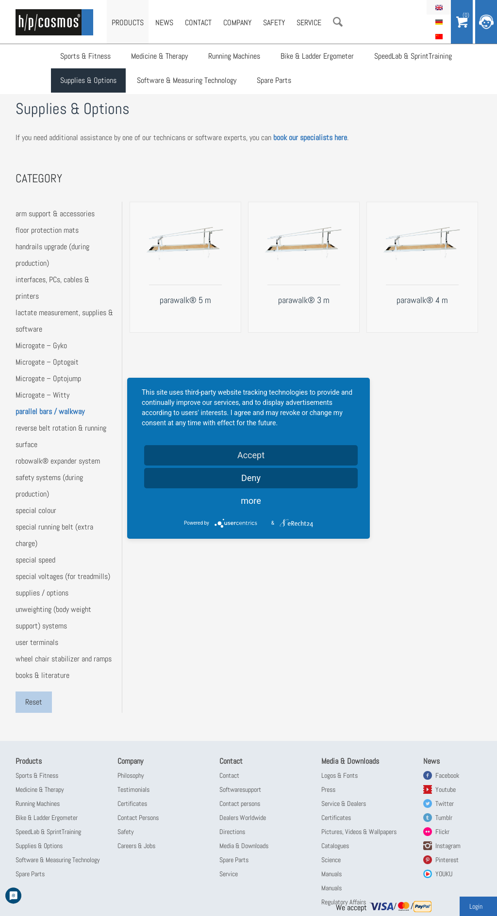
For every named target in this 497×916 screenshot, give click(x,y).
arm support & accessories (55, 214)
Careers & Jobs (136, 845)
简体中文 (439, 36)
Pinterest (447, 859)
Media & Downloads (243, 845)
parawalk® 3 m (304, 299)
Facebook (447, 775)
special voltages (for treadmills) (63, 576)
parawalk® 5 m (185, 299)
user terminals (37, 642)
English (439, 7)
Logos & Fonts (339, 775)
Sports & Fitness (85, 56)
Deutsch (439, 22)
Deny (251, 478)
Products (128, 22)
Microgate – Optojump (48, 378)
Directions (232, 831)
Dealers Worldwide (242, 817)
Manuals (331, 873)
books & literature (42, 675)
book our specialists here (310, 137)
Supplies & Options (88, 80)
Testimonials (133, 789)
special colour (36, 510)
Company (237, 22)
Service (309, 22)
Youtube (445, 789)
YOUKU (443, 873)
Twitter (444, 803)
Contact (198, 22)
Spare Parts (274, 80)
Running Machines (234, 56)
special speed (35, 560)
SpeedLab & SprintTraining (413, 56)
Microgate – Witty (42, 395)
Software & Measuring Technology (186, 80)
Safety (274, 22)
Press (328, 789)
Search (338, 22)
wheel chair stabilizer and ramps (64, 659)
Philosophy (130, 775)
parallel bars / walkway (50, 411)
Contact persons (239, 803)
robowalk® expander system (58, 461)
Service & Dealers (343, 803)
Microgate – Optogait (47, 362)
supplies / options (42, 593)
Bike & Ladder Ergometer (317, 56)
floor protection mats (47, 230)
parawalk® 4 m (422, 299)
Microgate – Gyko (41, 345)
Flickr (442, 831)
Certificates (132, 803)
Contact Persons (138, 817)
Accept (251, 455)
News (164, 22)
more (251, 501)
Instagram (448, 845)
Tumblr (443, 817)
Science (331, 859)
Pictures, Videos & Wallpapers (359, 831)
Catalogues (335, 845)
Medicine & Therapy (159, 56)
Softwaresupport (240, 789)
